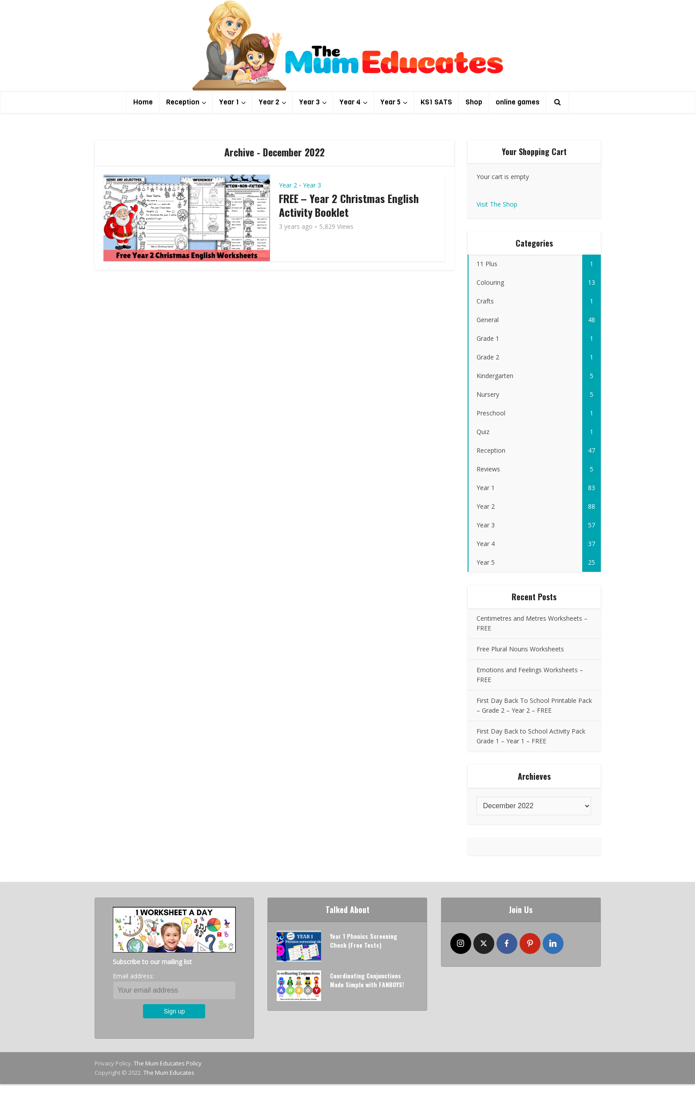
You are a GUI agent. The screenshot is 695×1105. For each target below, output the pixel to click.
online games (518, 102)
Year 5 (391, 102)
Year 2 (269, 102)
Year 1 (229, 102)
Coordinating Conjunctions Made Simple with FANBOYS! (368, 981)
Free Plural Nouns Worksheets (520, 649)
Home (143, 102)
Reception (182, 102)
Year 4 (350, 102)
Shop (473, 102)
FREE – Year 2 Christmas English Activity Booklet (349, 204)
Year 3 (309, 102)
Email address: (133, 976)
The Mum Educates (169, 1073)
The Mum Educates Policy (168, 1063)
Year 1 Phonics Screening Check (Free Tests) (364, 942)
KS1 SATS (436, 102)
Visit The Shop (497, 204)
